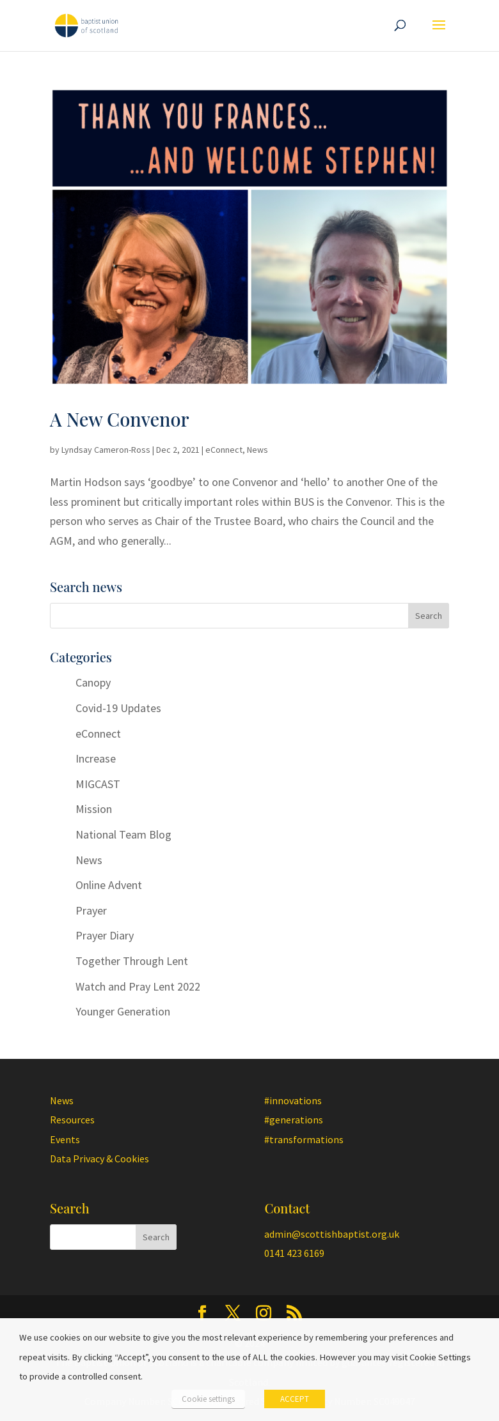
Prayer (91, 910)
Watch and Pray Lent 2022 (137, 986)
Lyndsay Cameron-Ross (105, 449)
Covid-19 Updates (118, 708)
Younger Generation (122, 1011)
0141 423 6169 (294, 1253)
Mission (93, 809)
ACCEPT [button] (294, 1399)
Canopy (93, 682)
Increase (95, 758)
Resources (72, 1119)
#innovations (293, 1100)
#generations (293, 1119)
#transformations (304, 1139)
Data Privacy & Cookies (99, 1158)
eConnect (223, 449)
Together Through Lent (131, 961)
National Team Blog (123, 834)
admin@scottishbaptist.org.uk (331, 1233)
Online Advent (108, 885)
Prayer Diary (104, 935)
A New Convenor (119, 419)
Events (65, 1139)
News (257, 449)
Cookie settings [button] (208, 1399)
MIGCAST (97, 784)
